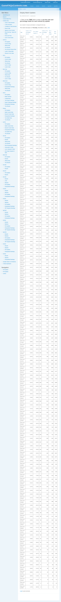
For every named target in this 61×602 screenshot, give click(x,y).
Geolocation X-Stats (9, 147)
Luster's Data (7, 67)
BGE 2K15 (5, 81)
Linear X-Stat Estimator (10, 22)
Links (6, 180)
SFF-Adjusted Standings (10, 208)
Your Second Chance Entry (10, 49)
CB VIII (4, 135)
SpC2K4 (49, 6)
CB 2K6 (4, 177)
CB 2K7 (4, 170)
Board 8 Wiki (47, 2)
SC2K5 (43, 6)
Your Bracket (7, 47)
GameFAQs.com (6, 15)
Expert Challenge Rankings (10, 102)
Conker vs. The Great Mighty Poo (45, 32)
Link (49, 27)
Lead (40, 32)
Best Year (5, 69)
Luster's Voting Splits (9, 51)
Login (21, 591)
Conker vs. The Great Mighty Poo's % (28, 32)
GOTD (4, 122)
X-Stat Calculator (8, 24)
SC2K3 (31, 6)
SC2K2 (26, 6)
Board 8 (4, 17)
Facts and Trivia (8, 35)
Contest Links (6, 20)
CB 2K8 (4, 164)
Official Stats (7, 45)
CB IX (4, 92)
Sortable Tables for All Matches (9, 261)
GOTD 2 (4, 39)
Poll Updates (7, 41)
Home (21, 9)
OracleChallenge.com (37, 2)
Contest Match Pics (7, 18)
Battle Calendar (8, 96)
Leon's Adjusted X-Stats (10, 149)
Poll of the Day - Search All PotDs (10, 33)
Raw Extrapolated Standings (11, 145)
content (4, 273)
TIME (21, 32)
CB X (4, 55)
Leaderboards (8, 98)
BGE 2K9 (5, 154)
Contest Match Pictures (25, 2)
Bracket (6, 139)
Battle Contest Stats (9, 112)
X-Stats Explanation (7, 263)
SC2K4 (37, 6)
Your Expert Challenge (9, 100)
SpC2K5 (56, 6)
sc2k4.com (55, 2)
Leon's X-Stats (8, 65)
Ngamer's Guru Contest (10, 30)
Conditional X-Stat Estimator (11, 26)
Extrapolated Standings (10, 86)
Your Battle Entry (8, 118)
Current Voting (8, 43)
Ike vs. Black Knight (50, 32)
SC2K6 (4, 188)
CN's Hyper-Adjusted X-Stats (10, 152)
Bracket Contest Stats (9, 114)
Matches (6, 182)
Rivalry (4, 108)
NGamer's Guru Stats (9, 53)
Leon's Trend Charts (9, 37)
